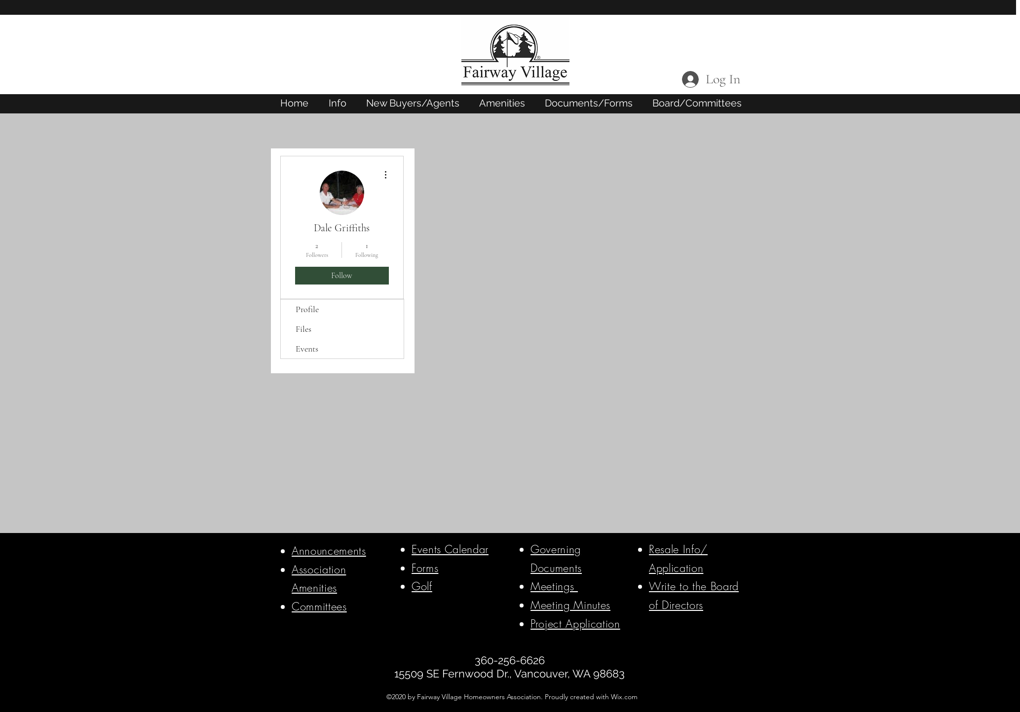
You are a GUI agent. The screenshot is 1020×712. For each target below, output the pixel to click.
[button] (337, 103)
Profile (307, 309)
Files (303, 328)
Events (307, 348)
